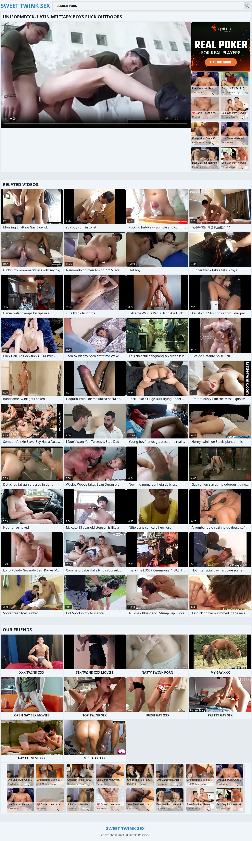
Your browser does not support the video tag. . (96, 75)
